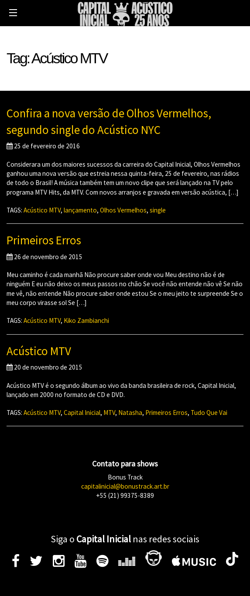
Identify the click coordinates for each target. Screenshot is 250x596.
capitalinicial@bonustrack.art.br (125, 486)
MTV (109, 412)
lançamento (80, 210)
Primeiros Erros (44, 240)
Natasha (130, 412)
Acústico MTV (42, 210)
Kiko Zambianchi (86, 320)
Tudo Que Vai (209, 412)
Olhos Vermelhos (123, 210)
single (158, 210)
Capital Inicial (82, 412)
